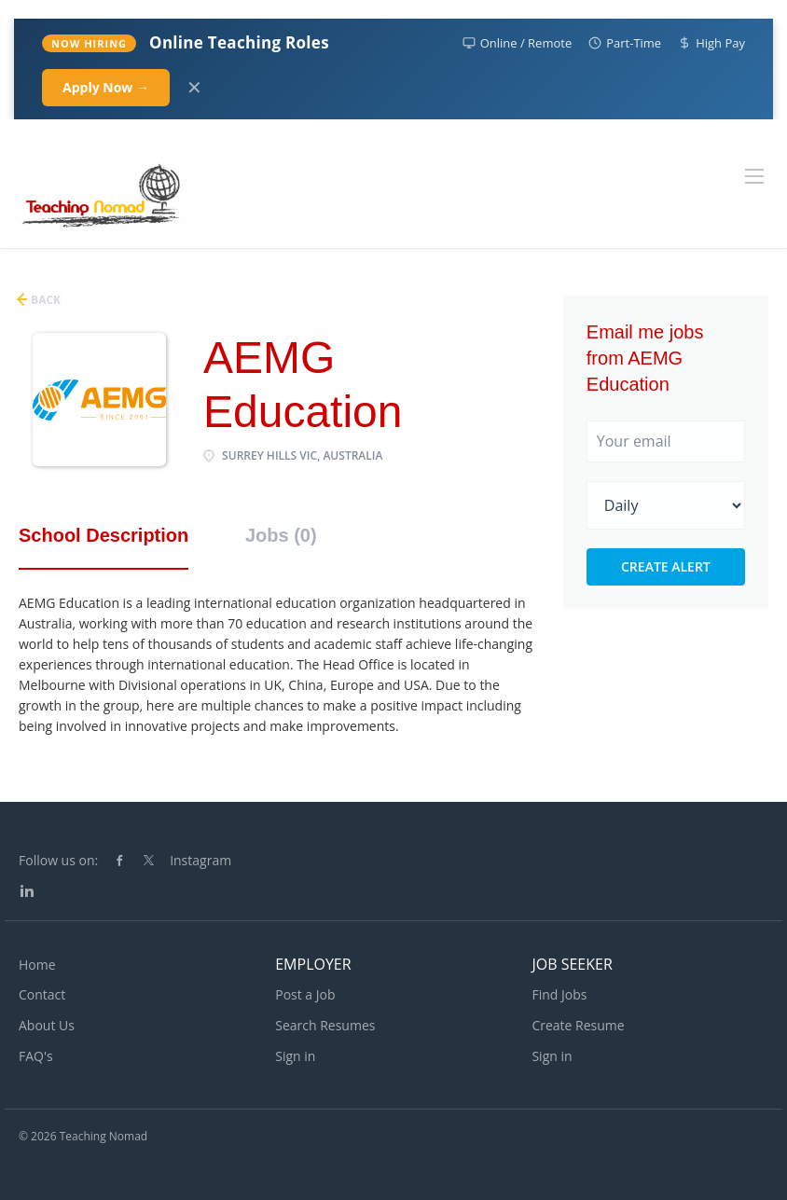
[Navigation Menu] (754, 176)
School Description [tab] (103, 535)
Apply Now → (105, 87)
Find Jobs (559, 994)
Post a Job (305, 994)
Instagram (200, 860)
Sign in (295, 1056)
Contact (42, 994)
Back (44, 300)
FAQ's (36, 1056)
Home (37, 964)
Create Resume (578, 1025)
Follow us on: (58, 860)
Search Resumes (325, 1025)
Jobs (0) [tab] (281, 535)
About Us (47, 1025)
